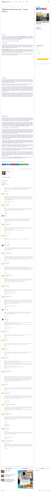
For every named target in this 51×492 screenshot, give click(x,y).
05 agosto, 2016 (6, 194)
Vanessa (5, 235)
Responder (5, 191)
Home (39, 490)
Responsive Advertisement (6, 159)
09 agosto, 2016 (6, 372)
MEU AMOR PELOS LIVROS (8, 314)
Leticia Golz (6, 319)
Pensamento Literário (8, 371)
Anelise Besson (6, 263)
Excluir (8, 191)
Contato (45, 490)
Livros (14, 161)
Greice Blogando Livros (8, 413)
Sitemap (49, 490)
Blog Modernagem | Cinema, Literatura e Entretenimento (12, 490)
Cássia (5, 215)
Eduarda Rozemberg (7, 296)
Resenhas (18, 161)
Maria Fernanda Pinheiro (8, 440)
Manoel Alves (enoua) (8, 252)
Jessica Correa (12, 171)
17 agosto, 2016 (6, 429)
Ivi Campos (6, 309)
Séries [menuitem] (20, 1)
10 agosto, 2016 (6, 385)
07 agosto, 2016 (6, 264)
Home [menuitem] (13, 1)
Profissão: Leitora (7, 393)
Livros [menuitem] (17, 1)
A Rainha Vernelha (4, 161)
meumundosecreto (6, 241)
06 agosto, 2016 (6, 216)
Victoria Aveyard (22, 161)
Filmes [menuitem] (23, 1)
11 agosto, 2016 (6, 405)
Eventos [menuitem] (27, 1)
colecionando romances (8, 275)
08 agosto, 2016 (6, 310)
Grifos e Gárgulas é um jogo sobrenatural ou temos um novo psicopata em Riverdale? (10, 480)
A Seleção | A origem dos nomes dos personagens (10, 475)
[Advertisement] (43, 37)
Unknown (5, 184)
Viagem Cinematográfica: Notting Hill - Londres (42, 23)
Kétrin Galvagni (7, 428)
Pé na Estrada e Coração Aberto (9, 404)
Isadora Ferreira (7, 204)
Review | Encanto (7, 470)
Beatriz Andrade (7, 245)
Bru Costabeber (7, 224)
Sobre (42, 490)
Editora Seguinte (10, 161)
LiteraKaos (6, 193)
